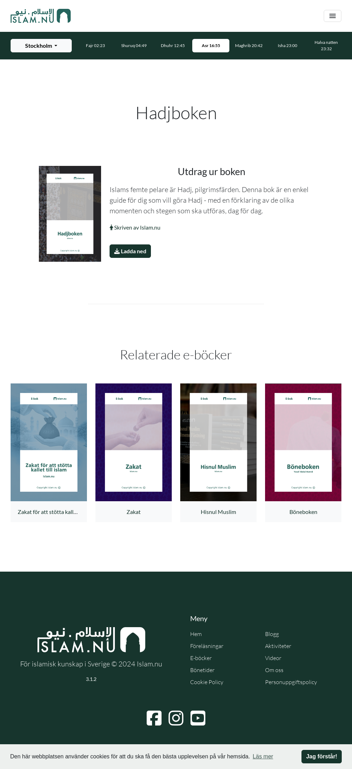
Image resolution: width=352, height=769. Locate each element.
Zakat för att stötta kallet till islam (59, 511)
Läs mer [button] (263, 756)
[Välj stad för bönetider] (41, 45)
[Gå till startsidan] (41, 16)
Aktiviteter (278, 645)
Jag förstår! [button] (321, 756)
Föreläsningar (206, 645)
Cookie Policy (206, 682)
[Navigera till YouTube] (197, 718)
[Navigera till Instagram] (176, 718)
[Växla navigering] (332, 16)
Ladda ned (130, 251)
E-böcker (201, 657)
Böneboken (303, 511)
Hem (196, 633)
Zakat (134, 511)
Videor (273, 657)
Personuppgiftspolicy (291, 682)
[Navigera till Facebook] (154, 718)
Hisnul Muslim (218, 511)
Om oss (274, 669)
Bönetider (202, 669)
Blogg (272, 633)
